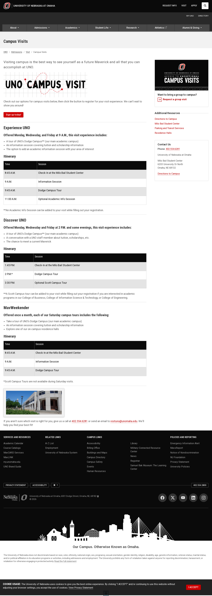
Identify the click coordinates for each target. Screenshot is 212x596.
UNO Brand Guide (12, 467)
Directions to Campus (166, 119)
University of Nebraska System (61, 453)
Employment (51, 448)
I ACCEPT (193, 588)
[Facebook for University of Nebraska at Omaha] (162, 498)
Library (133, 444)
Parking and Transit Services (169, 129)
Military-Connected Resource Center (145, 450)
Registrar (135, 461)
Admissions (16, 53)
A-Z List (49, 444)
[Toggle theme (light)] (55, 486)
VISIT (183, 6)
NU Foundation (177, 458)
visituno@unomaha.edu (123, 421)
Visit (28, 53)
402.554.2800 (199, 486)
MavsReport (176, 448)
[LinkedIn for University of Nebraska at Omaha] (193, 498)
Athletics (159, 28)
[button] (14, 29)
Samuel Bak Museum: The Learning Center (148, 468)
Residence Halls (163, 133)
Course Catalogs (12, 448)
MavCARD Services (14, 453)
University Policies (180, 467)
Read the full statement (65, 562)
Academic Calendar (13, 444)
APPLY (194, 6)
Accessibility (93, 444)
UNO (6, 53)
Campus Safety (95, 462)
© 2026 (33, 500)
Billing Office (93, 448)
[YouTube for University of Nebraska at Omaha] (183, 498)
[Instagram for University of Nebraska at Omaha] (203, 498)
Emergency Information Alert (185, 444)
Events (90, 467)
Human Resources (96, 472)
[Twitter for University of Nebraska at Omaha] (172, 498)
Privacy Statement (179, 462)
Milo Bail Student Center (167, 124)
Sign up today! (13, 115)
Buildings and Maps (97, 453)
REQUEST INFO (170, 6)
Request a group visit (172, 100)
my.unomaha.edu (12, 462)
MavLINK (8, 458)
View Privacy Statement (81, 588)
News (133, 456)
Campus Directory (96, 458)
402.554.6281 (80, 421)
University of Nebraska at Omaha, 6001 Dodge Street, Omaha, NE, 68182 (64, 497)
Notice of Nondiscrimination (184, 453)
